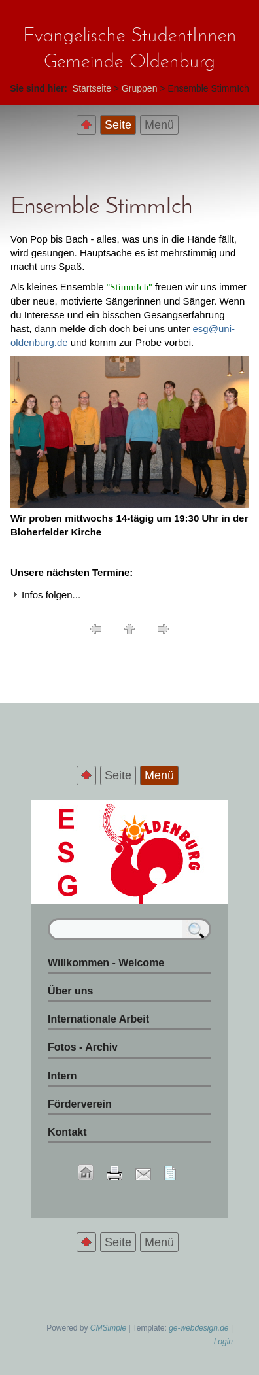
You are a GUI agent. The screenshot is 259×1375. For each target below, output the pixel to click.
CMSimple (108, 1328)
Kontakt (67, 1132)
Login (223, 1341)
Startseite (92, 88)
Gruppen (139, 88)
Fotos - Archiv (83, 1047)
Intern (62, 1075)
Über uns (70, 990)
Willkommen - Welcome (106, 962)
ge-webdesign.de (198, 1328)
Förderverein (80, 1104)
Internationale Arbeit (98, 1019)
